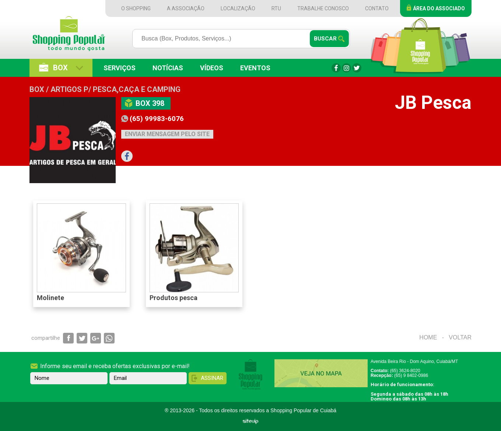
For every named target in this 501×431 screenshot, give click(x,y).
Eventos (255, 68)
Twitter (356, 67)
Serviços (120, 68)
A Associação (185, 8)
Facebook (336, 67)
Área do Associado (439, 8)
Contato (377, 8)
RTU (276, 8)
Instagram (346, 67)
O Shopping (136, 8)
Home (428, 337)
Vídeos (211, 68)
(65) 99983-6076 (157, 118)
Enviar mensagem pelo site (167, 134)
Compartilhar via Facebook (68, 338)
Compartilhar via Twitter (82, 338)
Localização (238, 8)
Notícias (168, 68)
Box (60, 67)
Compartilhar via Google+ (95, 338)
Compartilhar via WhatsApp (109, 338)
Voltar (460, 337)
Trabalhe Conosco (323, 8)
